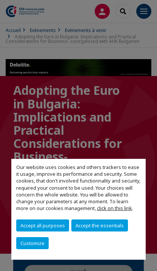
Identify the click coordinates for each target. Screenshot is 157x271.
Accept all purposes (42, 225)
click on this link (114, 208)
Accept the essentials (99, 225)
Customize (32, 243)
